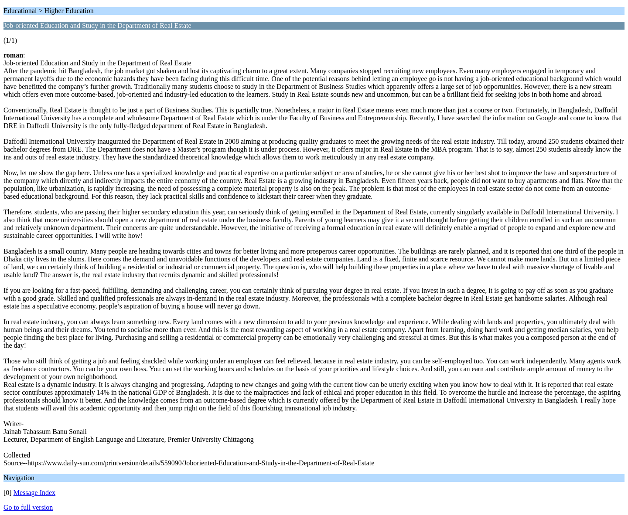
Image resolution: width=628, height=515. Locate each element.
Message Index (34, 492)
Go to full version (28, 507)
